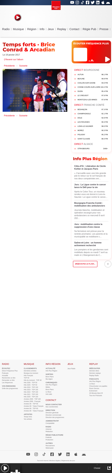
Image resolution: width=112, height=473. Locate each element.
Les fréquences (7, 383)
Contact (75, 29)
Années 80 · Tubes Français (33, 411)
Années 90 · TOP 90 (31, 404)
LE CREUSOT (93, 95)
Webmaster (50, 448)
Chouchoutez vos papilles (98, 386)
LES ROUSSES (93, 122)
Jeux (51, 29)
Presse (105, 29)
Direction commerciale (53, 415)
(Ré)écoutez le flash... (85, 264)
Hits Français (28, 375)
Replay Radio (94, 375)
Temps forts (28, 417)
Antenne (49, 429)
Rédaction (49, 431)
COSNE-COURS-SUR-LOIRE (93, 87)
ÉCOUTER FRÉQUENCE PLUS (91, 43)
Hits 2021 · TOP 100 (31, 394)
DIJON (93, 91)
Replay (62, 29)
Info (43, 29)
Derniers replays (95, 373)
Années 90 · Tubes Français (33, 406)
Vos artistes (28, 419)
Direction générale (52, 413)
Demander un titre (8, 380)
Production (49, 440)
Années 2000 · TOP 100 (32, 399)
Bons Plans (50, 377)
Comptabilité (50, 423)
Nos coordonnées (52, 407)
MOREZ (93, 130)
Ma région (49, 379)
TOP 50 (26, 378)
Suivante (23, 66)
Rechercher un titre (8, 378)
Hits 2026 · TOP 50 (30, 383)
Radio (6, 29)
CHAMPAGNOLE (93, 114)
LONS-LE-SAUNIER (93, 126)
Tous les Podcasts (95, 395)
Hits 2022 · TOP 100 (31, 392)
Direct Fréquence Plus (10, 371)
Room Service (94, 388)
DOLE (93, 118)
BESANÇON (93, 109)
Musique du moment (31, 373)
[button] (5, 468)
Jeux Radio (71, 369)
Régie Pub (90, 29)
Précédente (9, 66)
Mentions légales (54, 460)
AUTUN (93, 75)
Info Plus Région (51, 371)
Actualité (5, 375)
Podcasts (5, 373)
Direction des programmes (55, 417)
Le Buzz (48, 392)
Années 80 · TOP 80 (31, 408)
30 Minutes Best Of (96, 393)
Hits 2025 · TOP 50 (30, 385)
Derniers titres (94, 371)
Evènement (93, 391)
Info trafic (49, 394)
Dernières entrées (30, 371)
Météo (48, 387)
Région (32, 29)
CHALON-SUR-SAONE (93, 83)
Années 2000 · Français (32, 401)
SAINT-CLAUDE (93, 139)
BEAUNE (93, 79)
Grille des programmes (10, 388)
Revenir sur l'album (13, 59)
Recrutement (50, 446)
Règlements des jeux (68, 460)
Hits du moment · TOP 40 (33, 380)
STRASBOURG (93, 149)
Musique (19, 29)
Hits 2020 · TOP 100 (31, 397)
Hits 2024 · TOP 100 (31, 387)
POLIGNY (93, 135)
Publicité (49, 437)
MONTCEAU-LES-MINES (93, 100)
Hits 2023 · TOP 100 (31, 390)
